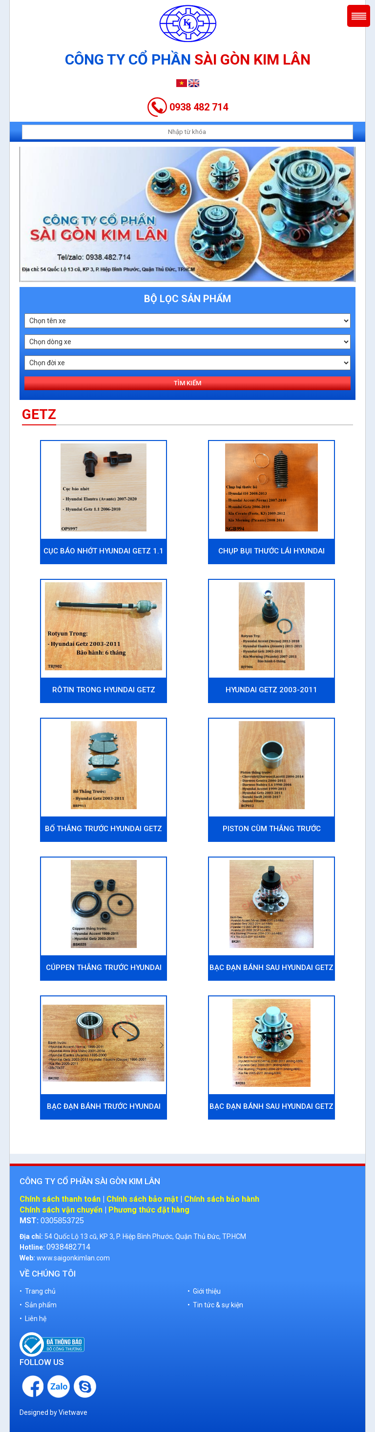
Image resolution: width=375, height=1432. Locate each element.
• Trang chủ (38, 1291)
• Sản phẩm (38, 1305)
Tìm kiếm (187, 383)
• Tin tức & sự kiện (215, 1305)
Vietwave (73, 1412)
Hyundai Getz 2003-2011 (271, 689)
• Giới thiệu (204, 1291)
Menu (358, 16)
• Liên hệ (33, 1318)
